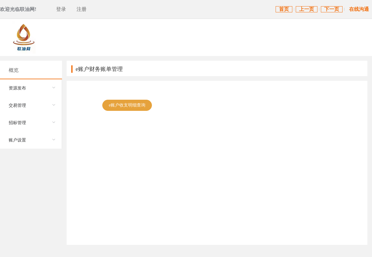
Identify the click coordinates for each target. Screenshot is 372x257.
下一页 (331, 9)
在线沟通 (359, 9)
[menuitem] (31, 88)
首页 (284, 9)
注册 (81, 9)
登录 (61, 9)
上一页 (306, 9)
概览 (14, 70)
